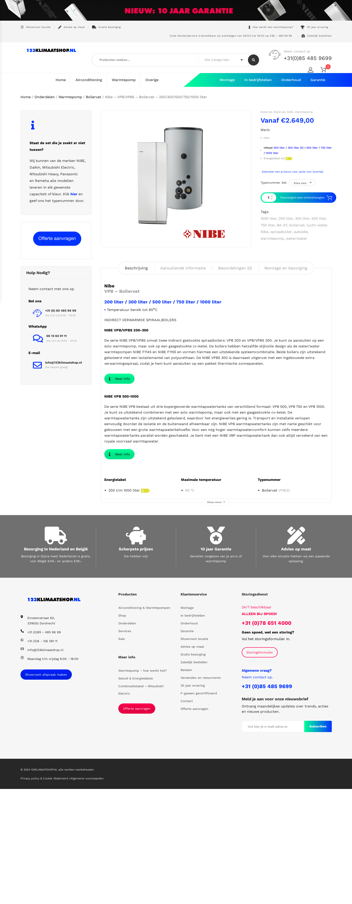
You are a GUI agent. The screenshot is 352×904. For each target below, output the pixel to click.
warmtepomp (272, 238)
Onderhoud (291, 80)
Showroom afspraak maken (46, 789)
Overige (152, 80)
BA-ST (282, 225)
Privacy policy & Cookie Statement (44, 893)
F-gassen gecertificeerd (199, 808)
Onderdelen (44, 97)
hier (73, 194)
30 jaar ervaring (314, 27)
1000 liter (269, 218)
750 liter (268, 225)
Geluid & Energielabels (135, 793)
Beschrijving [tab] (136, 267)
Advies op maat (71, 27)
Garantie (317, 80)
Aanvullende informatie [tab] (183, 267)
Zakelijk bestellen (317, 36)
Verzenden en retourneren (201, 792)
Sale (121, 754)
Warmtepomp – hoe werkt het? (142, 785)
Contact (187, 816)
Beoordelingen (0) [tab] (235, 267)
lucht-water (317, 225)
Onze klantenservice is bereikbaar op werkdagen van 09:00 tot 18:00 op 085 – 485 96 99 (230, 35)
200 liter (286, 218)
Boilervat (93, 97)
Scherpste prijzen (136, 664)
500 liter (319, 218)
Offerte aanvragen (137, 823)
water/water (296, 238)
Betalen (186, 785)
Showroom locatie (35, 27)
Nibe (266, 137)
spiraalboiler (281, 231)
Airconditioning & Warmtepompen (144, 723)
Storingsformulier (259, 767)
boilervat (297, 225)
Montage (227, 80)
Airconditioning (89, 80)
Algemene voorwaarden (87, 893)
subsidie (301, 231)
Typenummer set (274, 182)
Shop (122, 730)
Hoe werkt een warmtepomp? (271, 27)
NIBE (290, 111)
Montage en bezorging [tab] (285, 267)
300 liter (302, 218)
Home (61, 80)
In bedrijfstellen (258, 80)
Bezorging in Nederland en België (56, 664)
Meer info (119, 380)
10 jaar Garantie (216, 664)
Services (124, 746)
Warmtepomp (124, 80)
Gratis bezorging (106, 27)
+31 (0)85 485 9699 (267, 801)
